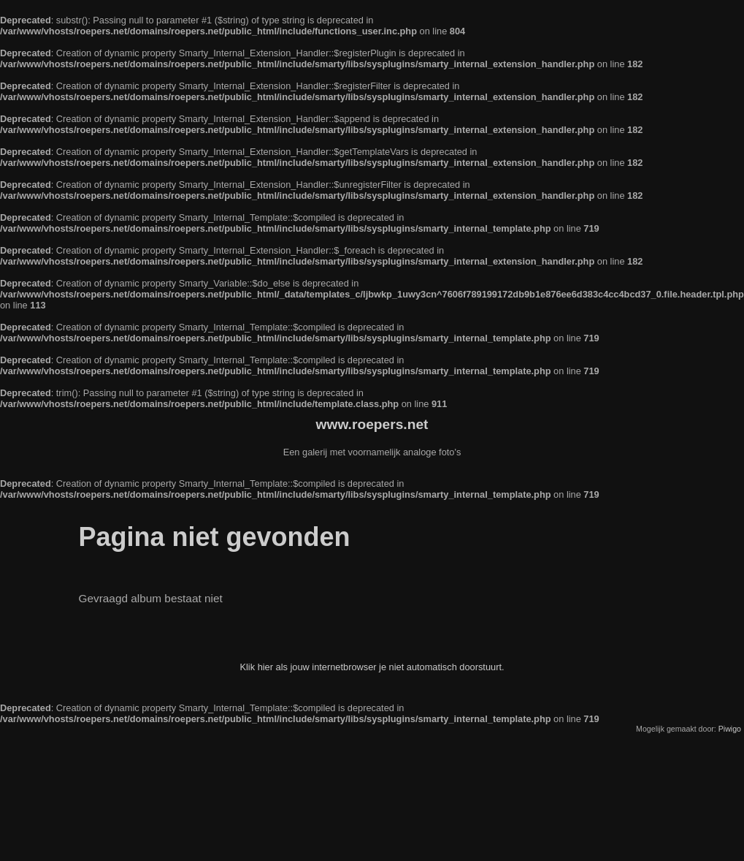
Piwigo (729, 728)
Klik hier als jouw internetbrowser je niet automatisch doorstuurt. (371, 666)
